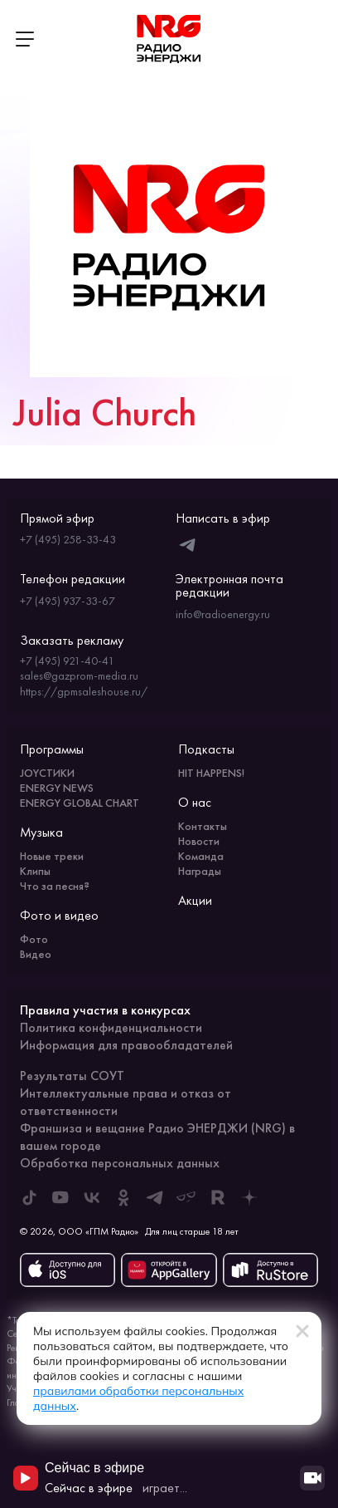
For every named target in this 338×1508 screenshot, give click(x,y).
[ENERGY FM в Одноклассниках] (123, 1197)
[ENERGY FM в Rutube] (217, 1197)
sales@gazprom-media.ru (79, 675)
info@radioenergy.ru (223, 614)
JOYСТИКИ (47, 772)
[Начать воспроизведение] (25, 1478)
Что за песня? (54, 885)
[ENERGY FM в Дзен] (249, 1197)
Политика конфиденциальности (111, 1027)
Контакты (202, 825)
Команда (201, 855)
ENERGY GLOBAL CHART (79, 802)
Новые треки (52, 855)
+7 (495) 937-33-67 (67, 600)
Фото (34, 938)
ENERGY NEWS (57, 787)
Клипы (35, 870)
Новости (199, 840)
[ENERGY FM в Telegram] (154, 1197)
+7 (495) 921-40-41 (67, 660)
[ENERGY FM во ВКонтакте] (92, 1197)
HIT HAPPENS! (211, 772)
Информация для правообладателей (126, 1045)
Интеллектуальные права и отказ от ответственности (125, 1101)
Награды (199, 870)
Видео (35, 953)
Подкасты (206, 749)
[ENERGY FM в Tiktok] (29, 1197)
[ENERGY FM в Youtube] (60, 1197)
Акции (195, 900)
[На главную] (169, 39)
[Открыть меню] (25, 39)
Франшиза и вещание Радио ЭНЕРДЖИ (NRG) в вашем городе (157, 1136)
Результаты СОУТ (72, 1075)
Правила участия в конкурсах (105, 1010)
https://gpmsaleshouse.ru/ (83, 691)
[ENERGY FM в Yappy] (186, 1197)
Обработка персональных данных (120, 1163)
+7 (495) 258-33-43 (68, 539)
